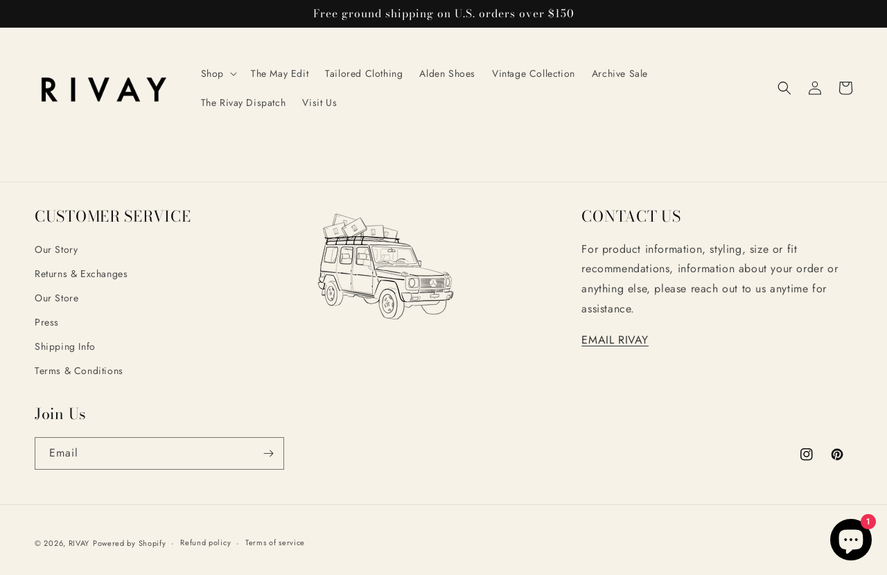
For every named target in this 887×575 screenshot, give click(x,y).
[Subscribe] (268, 453)
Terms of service (275, 542)
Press (47, 322)
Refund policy (205, 542)
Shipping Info (65, 346)
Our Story (56, 249)
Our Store (56, 298)
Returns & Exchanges (81, 274)
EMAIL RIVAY (615, 340)
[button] (218, 73)
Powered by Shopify (129, 543)
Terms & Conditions (79, 371)
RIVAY (79, 543)
